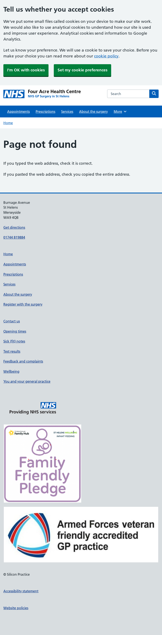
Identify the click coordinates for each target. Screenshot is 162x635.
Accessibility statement (20, 591)
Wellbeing (11, 371)
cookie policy (106, 56)
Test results (11, 351)
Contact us (11, 321)
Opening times (14, 331)
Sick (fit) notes (14, 341)
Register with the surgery (22, 304)
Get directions (14, 227)
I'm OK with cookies (26, 70)
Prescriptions (45, 111)
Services (67, 111)
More (120, 111)
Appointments (18, 111)
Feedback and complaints (23, 361)
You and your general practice (26, 381)
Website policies (15, 608)
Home (8, 123)
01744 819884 (14, 237)
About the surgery (93, 111)
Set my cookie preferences (82, 70)
